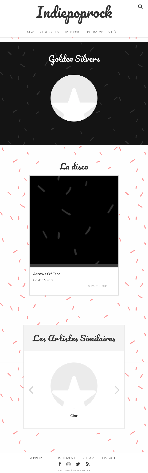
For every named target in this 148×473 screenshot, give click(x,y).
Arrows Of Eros (47, 273)
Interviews (95, 32)
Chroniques (49, 32)
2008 (104, 286)
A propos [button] (38, 458)
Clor (74, 415)
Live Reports (73, 32)
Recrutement (63, 458)
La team (87, 458)
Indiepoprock (74, 9)
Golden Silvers (43, 280)
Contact (108, 458)
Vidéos (114, 32)
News (31, 32)
